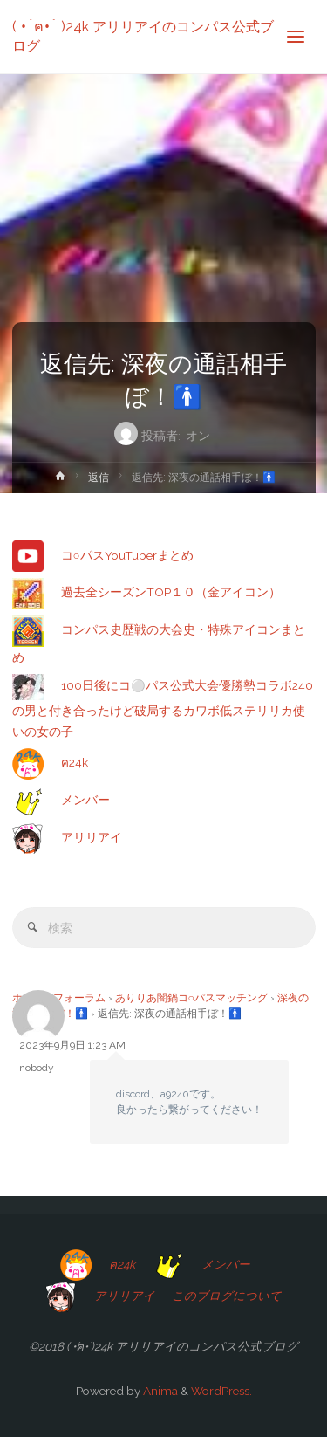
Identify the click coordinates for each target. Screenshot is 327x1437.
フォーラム (79, 998)
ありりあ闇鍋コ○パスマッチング (191, 998)
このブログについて (227, 1296)
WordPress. (221, 1391)
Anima (159, 1391)
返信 (98, 477)
